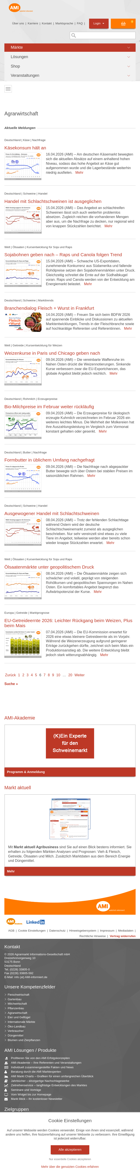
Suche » (11, 684)
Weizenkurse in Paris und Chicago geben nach (52, 353)
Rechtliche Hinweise (92, 936)
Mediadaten (125, 930)
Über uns (18, 23)
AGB (11, 930)
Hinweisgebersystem (82, 930)
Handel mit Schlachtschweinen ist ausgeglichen (52, 201)
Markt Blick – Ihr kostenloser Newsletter (35, 1099)
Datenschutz (57, 930)
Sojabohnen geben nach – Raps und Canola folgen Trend (63, 254)
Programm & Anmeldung (26, 772)
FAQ (80, 23)
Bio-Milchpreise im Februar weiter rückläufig (49, 406)
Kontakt (47, 23)
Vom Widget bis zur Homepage (29, 1094)
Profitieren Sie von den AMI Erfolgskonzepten (39, 1058)
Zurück (10, 675)
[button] (70, 47)
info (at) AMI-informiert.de (30, 977)
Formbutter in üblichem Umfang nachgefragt (49, 459)
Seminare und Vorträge (24, 1090)
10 (58, 675)
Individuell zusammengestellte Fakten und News (41, 1067)
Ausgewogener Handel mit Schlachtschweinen (51, 513)
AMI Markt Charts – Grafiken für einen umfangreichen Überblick (50, 1076)
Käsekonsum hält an (25, 147)
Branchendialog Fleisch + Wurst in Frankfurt (49, 308)
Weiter (80, 675)
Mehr (78, 172)
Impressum (107, 930)
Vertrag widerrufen (123, 936)
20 (70, 675)
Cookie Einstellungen (31, 930)
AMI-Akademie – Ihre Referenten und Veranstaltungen (44, 1063)
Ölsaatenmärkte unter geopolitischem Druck (49, 566)
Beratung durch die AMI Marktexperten (34, 1072)
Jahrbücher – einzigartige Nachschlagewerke (38, 1081)
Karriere (33, 23)
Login (98, 23)
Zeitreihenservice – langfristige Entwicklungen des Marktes (47, 1085)
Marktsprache (64, 23)
